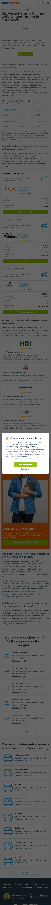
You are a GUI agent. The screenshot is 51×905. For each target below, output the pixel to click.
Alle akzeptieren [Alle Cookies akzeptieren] (25, 465)
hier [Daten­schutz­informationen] (39, 459)
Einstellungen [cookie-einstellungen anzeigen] (25, 469)
